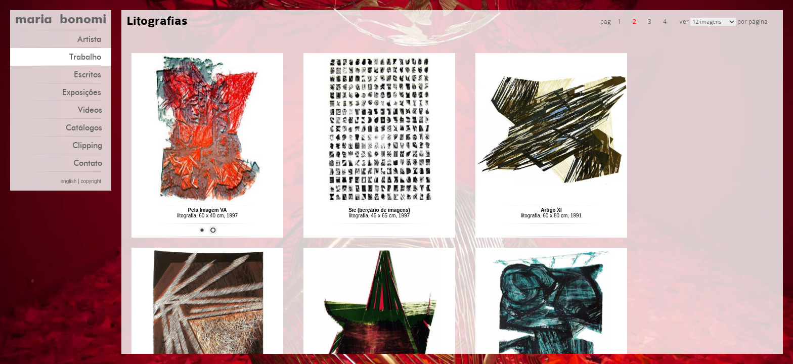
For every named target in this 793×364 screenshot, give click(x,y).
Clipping (87, 145)
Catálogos (84, 127)
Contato (87, 163)
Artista (93, 38)
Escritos (91, 74)
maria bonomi (60, 20)
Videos (90, 110)
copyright (90, 181)
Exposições (85, 91)
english (69, 181)
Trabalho (89, 56)
